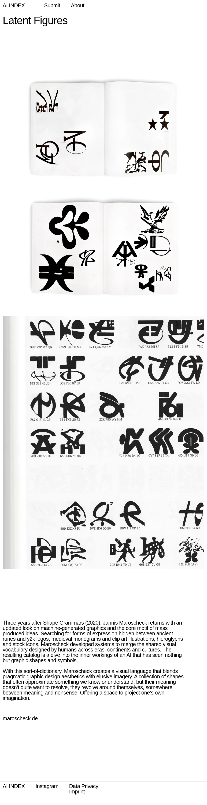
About (77, 5)
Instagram (46, 786)
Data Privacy (83, 786)
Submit (52, 5)
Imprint (77, 792)
